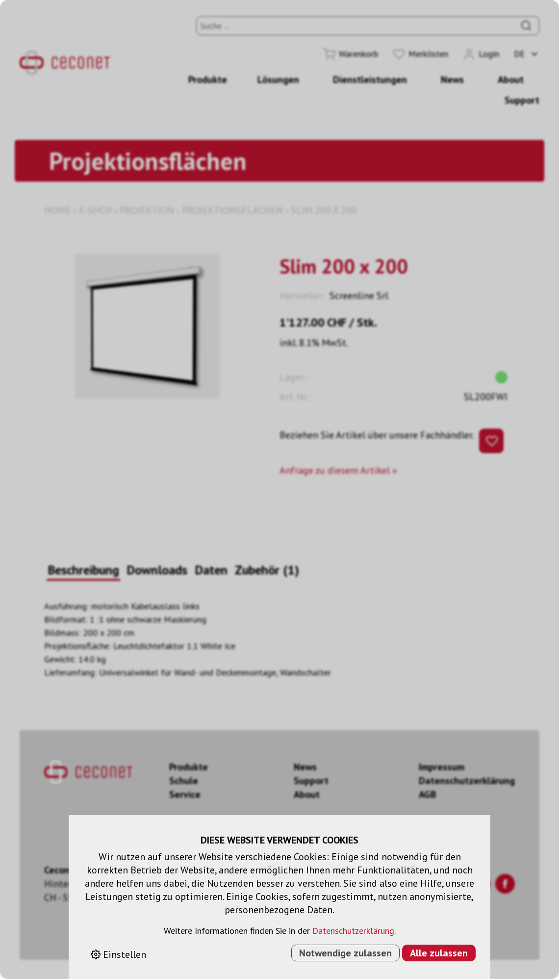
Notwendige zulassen (345, 953)
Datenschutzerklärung (353, 930)
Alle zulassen (439, 953)
